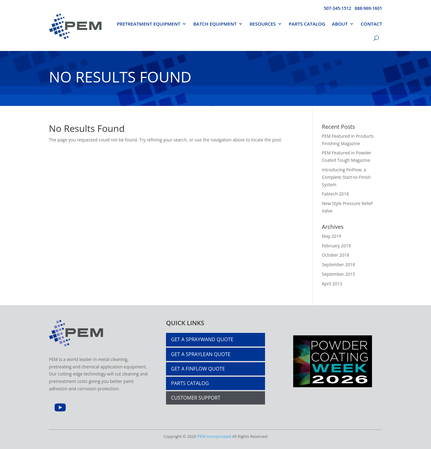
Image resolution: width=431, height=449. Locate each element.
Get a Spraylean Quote (200, 354)
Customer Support (195, 397)
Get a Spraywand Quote (202, 339)
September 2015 (338, 274)
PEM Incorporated (214, 436)
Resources (263, 24)
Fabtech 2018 (335, 194)
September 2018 (338, 264)
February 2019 (336, 246)
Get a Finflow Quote (198, 368)
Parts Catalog (307, 24)
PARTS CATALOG (190, 383)
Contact (371, 24)
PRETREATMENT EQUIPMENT (148, 24)
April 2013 (332, 284)
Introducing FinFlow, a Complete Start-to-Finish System (346, 177)
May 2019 (331, 236)
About (340, 24)
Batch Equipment (215, 24)
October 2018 (335, 255)
